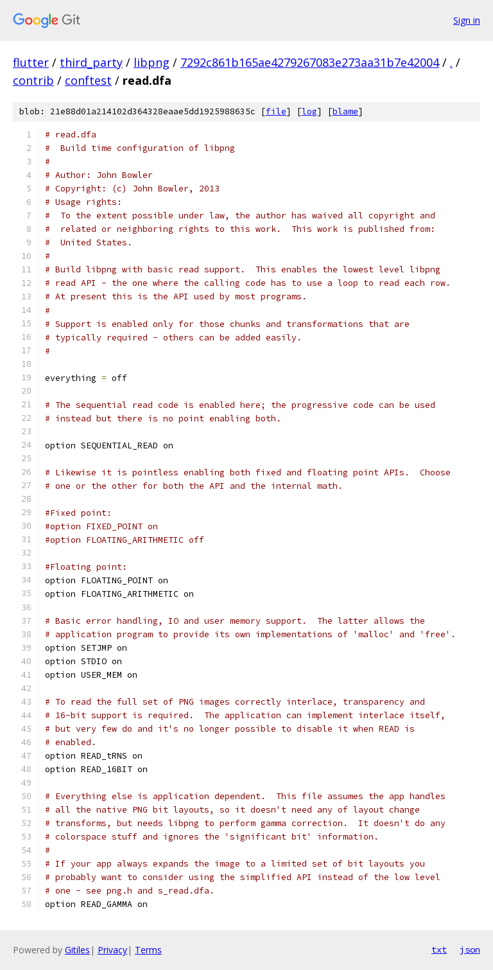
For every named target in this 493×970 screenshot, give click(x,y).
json (470, 949)
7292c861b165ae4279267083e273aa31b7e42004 (309, 62)
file (276, 111)
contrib (33, 80)
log (309, 111)
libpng (151, 62)
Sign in (466, 20)
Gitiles (77, 950)
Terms (148, 950)
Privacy (112, 950)
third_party (91, 62)
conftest (88, 80)
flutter (31, 62)
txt (439, 949)
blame (345, 111)
